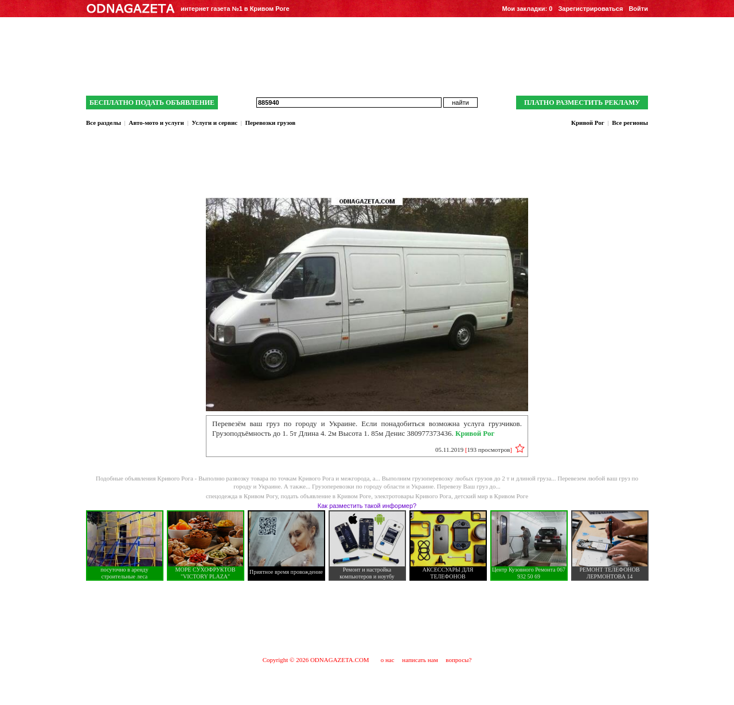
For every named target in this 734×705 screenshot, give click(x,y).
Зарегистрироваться (590, 8)
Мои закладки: (527, 8)
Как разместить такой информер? (367, 505)
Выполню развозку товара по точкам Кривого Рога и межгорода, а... (290, 478)
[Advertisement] (367, 618)
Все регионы (630, 122)
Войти (638, 8)
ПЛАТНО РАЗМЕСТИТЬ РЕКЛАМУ (582, 103)
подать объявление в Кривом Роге (326, 496)
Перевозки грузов (270, 122)
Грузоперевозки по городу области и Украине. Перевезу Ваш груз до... (406, 486)
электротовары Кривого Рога (412, 496)
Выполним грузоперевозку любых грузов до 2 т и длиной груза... (470, 478)
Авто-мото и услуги (156, 122)
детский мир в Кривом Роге (491, 496)
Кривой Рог (587, 122)
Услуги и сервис (214, 122)
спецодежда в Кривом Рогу (242, 496)
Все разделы (103, 122)
